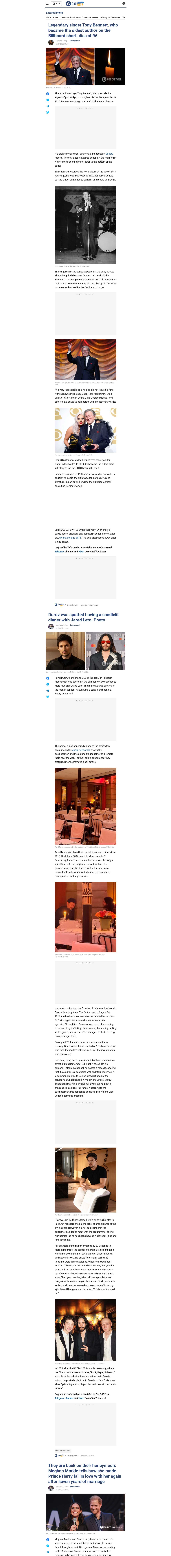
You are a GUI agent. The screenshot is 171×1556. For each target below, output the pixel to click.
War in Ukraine (52, 17)
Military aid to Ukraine (110, 17)
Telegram (59, 551)
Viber (81, 551)
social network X (81, 750)
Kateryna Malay (61, 41)
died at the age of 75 (70, 537)
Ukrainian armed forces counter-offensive (79, 17)
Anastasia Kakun (62, 625)
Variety (109, 153)
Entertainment (75, 41)
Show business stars (62, 1451)
